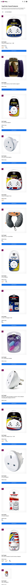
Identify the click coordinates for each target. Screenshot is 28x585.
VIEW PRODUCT (14, 50)
